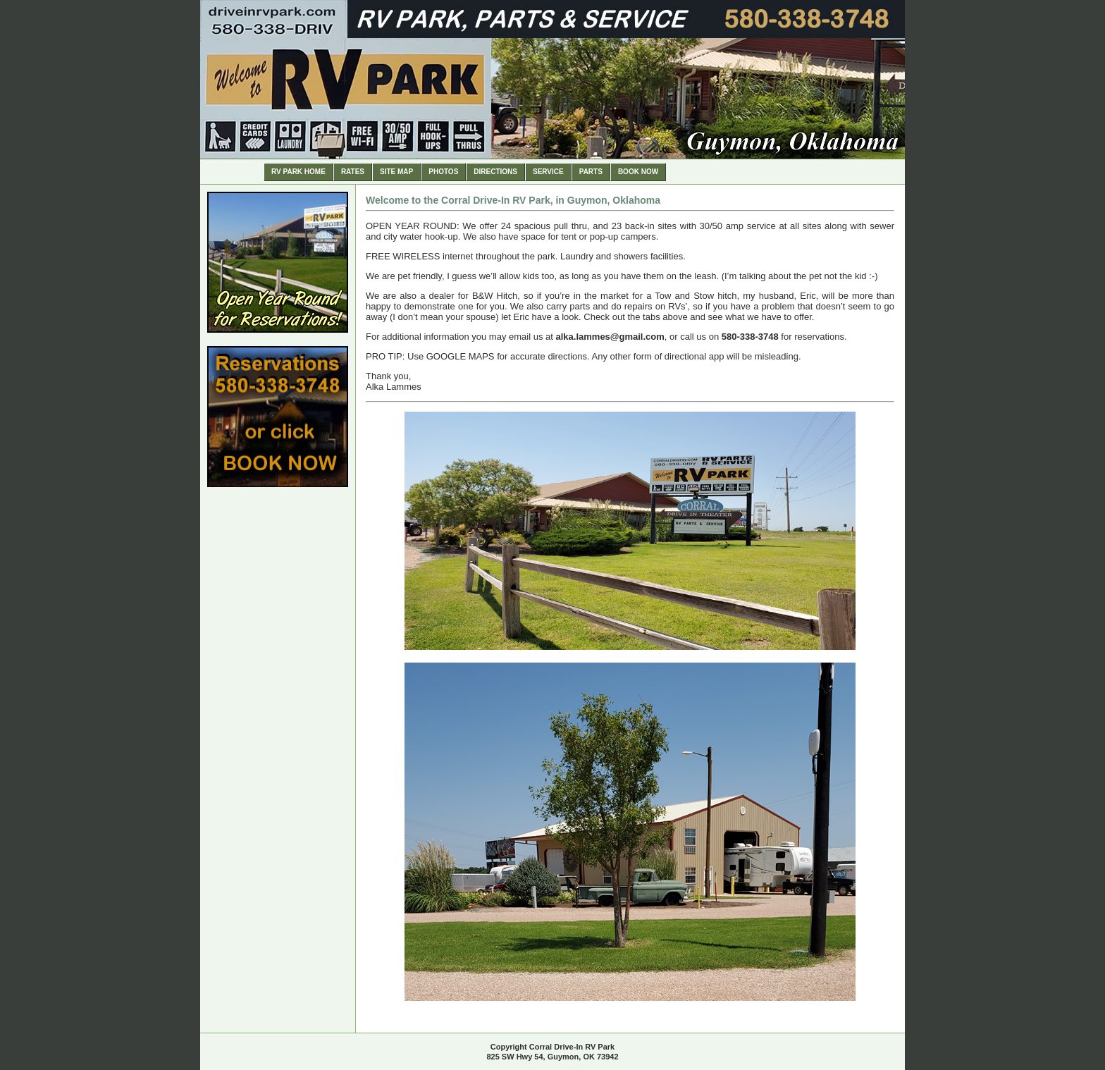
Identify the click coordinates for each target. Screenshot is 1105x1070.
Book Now (638, 172)
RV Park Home (298, 172)
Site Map (396, 172)
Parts (591, 172)
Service (548, 172)
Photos (443, 172)
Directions (495, 172)
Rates (352, 172)
